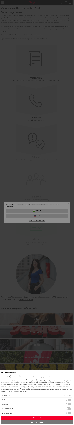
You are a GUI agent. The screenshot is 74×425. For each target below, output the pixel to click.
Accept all (37, 418)
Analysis (4, 400)
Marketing (5, 404)
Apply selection (37, 422)
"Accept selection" (43, 388)
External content (7, 413)
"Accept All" (49, 384)
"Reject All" (47, 380)
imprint (27, 391)
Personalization (6, 408)
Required (4, 395)
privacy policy (16, 391)
